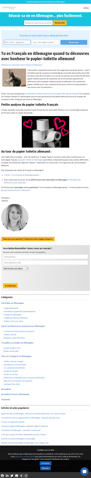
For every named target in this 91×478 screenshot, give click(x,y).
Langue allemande (11, 308)
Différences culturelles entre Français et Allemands (21, 65)
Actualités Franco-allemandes (15, 394)
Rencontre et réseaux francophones (18, 381)
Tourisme (5, 399)
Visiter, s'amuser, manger (14, 361)
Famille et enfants (11, 371)
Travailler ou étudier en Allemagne (17, 342)
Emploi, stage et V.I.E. (12, 348)
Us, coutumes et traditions (14, 368)
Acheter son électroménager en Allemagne (18, 438)
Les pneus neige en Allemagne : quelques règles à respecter (24, 426)
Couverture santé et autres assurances (19, 331)
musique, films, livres (12, 384)
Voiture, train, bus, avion (13, 321)
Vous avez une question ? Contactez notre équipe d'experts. (28, 239)
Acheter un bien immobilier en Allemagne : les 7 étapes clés (25, 443)
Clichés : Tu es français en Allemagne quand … (22, 175)
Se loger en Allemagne (12, 314)
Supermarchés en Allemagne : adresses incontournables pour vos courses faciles (33, 413)
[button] (84, 471)
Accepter (46, 463)
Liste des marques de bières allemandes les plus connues (23, 434)
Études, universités (11, 351)
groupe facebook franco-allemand (15, 190)
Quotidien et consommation (15, 364)
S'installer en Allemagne (12, 303)
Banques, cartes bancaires (14, 338)
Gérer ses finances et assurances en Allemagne (23, 326)
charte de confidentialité (25, 456)
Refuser (45, 468)
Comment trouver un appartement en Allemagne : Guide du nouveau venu (30, 418)
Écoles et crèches (11, 374)
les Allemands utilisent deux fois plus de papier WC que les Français (51, 93)
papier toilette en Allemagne (31, 160)
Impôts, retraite (10, 334)
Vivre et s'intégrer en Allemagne (16, 356)
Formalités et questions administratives (19, 311)
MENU (86, 8)
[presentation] (21, 276)
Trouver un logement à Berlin (13, 422)
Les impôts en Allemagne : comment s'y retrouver (21, 430)
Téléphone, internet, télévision (16, 318)
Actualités (6, 389)
